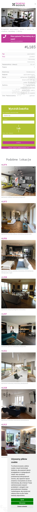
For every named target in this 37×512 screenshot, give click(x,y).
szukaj (18, 142)
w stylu (5, 119)
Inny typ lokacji (8, 133)
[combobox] (18, 115)
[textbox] (18, 115)
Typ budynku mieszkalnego (10, 112)
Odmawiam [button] (22, 503)
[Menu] (35, 4)
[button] (3, 17)
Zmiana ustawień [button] (22, 506)
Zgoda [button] (22, 499)
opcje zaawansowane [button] (18, 147)
